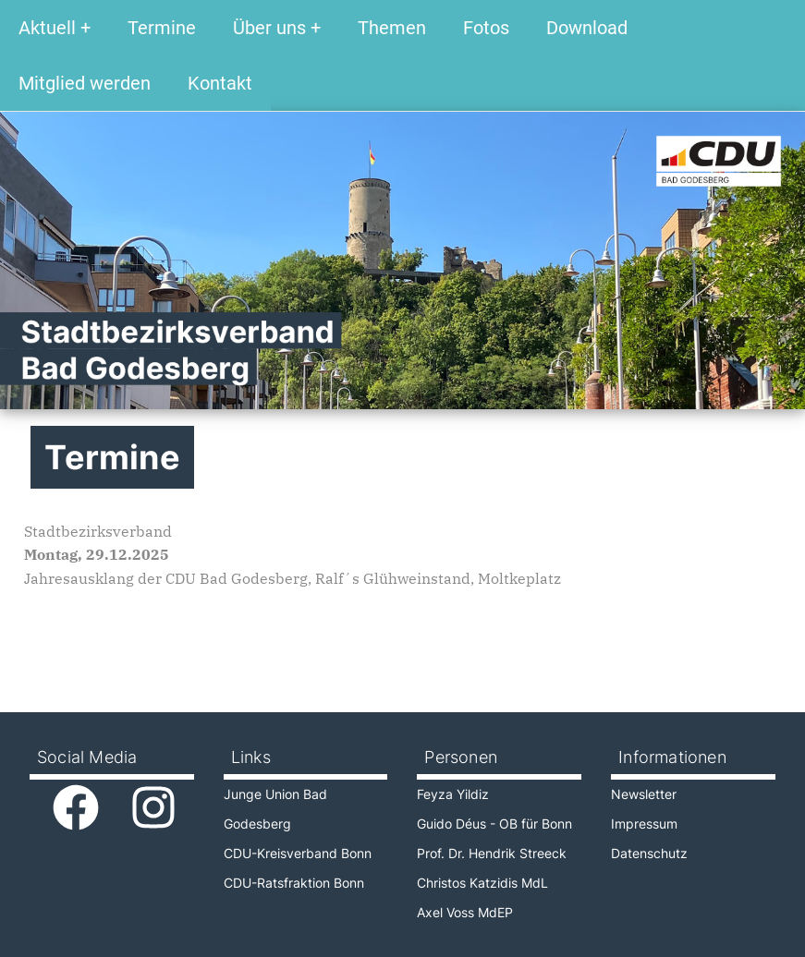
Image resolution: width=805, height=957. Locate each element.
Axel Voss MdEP (465, 912)
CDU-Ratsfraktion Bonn (294, 882)
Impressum (644, 823)
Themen (392, 28)
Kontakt (220, 83)
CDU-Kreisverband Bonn (298, 853)
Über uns (269, 28)
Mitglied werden (84, 83)
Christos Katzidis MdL (482, 882)
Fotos (486, 28)
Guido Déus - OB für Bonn (494, 823)
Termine (162, 28)
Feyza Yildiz (453, 794)
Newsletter (644, 794)
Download (587, 28)
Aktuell (47, 28)
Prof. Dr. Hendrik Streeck (492, 853)
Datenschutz (649, 853)
